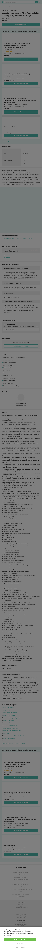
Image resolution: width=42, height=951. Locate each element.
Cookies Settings (20, 947)
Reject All (20, 943)
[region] (21, 938)
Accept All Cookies (19, 939)
